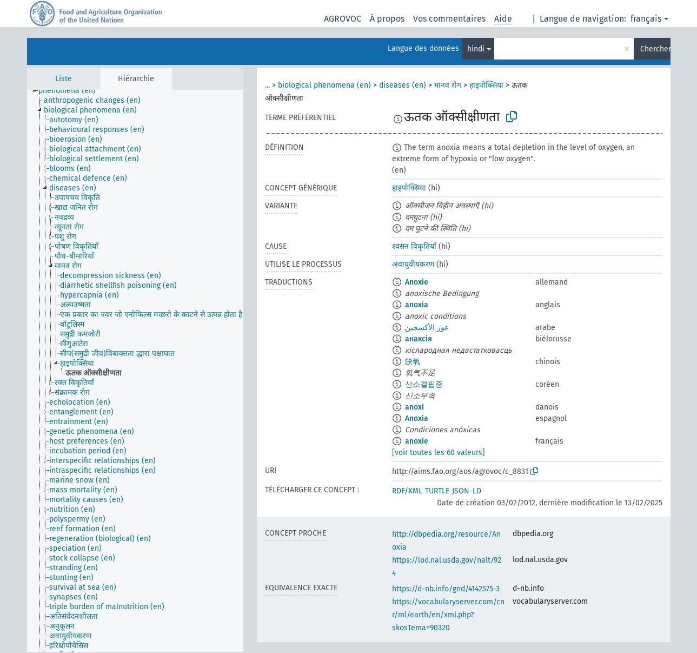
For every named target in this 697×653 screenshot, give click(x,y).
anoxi (414, 407)
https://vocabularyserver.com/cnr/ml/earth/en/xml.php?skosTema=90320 (448, 614)
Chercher (655, 49)
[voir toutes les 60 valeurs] (438, 452)
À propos (387, 19)
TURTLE (437, 491)
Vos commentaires (449, 19)
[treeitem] (71, 91)
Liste (63, 78)
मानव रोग (447, 85)
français (645, 19)
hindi (475, 49)
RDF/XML (407, 491)
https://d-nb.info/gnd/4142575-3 (446, 588)
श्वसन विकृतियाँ (414, 246)
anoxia (416, 304)
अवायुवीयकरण (413, 264)
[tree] (135, 371)
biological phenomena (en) (324, 85)
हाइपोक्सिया (486, 85)
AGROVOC (342, 19)
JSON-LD (466, 491)
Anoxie (416, 282)
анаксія (418, 339)
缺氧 (412, 361)
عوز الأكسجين (427, 327)
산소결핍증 (424, 384)
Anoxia (416, 418)
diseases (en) (402, 85)
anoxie (416, 441)
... (267, 85)
